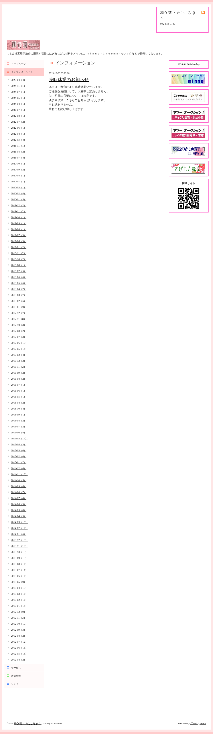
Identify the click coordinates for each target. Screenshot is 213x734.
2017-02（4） (18, 354)
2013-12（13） (19, 540)
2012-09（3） (18, 629)
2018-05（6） (18, 283)
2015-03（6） (18, 450)
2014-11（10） (19, 474)
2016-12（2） (18, 360)
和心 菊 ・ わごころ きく (27, 723)
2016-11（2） (18, 366)
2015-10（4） (18, 408)
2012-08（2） (18, 635)
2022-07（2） (18, 121)
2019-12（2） (18, 205)
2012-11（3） (18, 617)
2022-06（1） (18, 127)
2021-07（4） (18, 157)
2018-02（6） (18, 301)
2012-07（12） (19, 641)
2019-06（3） (18, 241)
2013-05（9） (18, 581)
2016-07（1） (18, 384)
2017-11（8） (18, 319)
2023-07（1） (18, 109)
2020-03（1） (18, 187)
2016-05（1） (18, 396)
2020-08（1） (18, 175)
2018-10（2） (18, 259)
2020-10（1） (18, 163)
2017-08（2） (18, 330)
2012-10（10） (19, 623)
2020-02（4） (18, 193)
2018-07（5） (18, 271)
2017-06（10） (19, 342)
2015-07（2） (18, 426)
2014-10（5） (18, 480)
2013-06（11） (19, 576)
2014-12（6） (18, 468)
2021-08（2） (18, 151)
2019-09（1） (18, 223)
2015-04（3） (18, 444)
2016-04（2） (18, 402)
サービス (16, 667)
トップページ (18, 63)
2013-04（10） (19, 587)
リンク (14, 684)
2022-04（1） (18, 133)
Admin (202, 723)
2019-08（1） (18, 229)
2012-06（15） (19, 647)
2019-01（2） (18, 247)
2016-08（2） (18, 378)
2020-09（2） (18, 169)
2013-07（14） (19, 570)
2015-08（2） (18, 420)
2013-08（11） (19, 564)
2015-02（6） (18, 456)
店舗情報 (16, 675)
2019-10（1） (18, 217)
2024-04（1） (18, 103)
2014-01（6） (18, 534)
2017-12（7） (18, 313)
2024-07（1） (18, 91)
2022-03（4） (18, 139)
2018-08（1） (18, 265)
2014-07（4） (18, 498)
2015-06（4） (18, 432)
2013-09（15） (19, 558)
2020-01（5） (18, 199)
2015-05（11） (19, 438)
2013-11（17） (19, 546)
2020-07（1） (18, 181)
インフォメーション (22, 72)
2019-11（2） (18, 211)
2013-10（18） (19, 552)
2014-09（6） (18, 486)
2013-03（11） (19, 593)
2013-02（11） (19, 599)
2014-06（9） (18, 504)
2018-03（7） (18, 295)
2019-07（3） (18, 235)
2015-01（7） (18, 462)
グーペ (194, 723)
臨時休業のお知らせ (69, 79)
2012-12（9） (18, 611)
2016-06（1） (18, 390)
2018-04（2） (18, 289)
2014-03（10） (19, 522)
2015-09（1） (18, 414)
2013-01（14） (19, 605)
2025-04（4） (18, 79)
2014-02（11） (19, 528)
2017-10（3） (18, 324)
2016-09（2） (18, 372)
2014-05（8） (18, 510)
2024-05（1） (18, 97)
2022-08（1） (18, 115)
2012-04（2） (18, 659)
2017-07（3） (18, 336)
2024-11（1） (18, 85)
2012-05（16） (19, 653)
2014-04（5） (18, 516)
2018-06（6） (18, 277)
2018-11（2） (18, 253)
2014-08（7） (18, 492)
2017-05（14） (19, 348)
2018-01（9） (18, 307)
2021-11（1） (18, 145)
